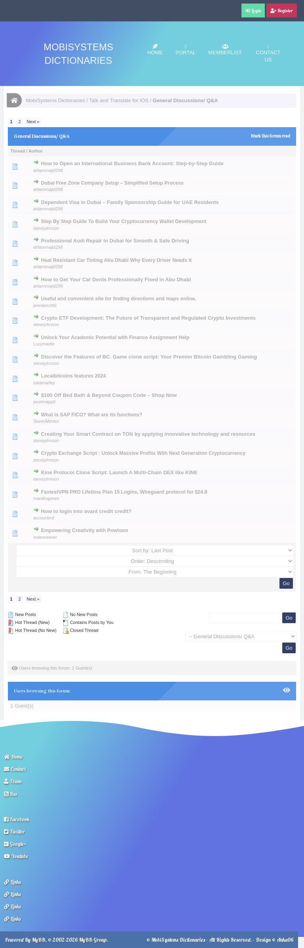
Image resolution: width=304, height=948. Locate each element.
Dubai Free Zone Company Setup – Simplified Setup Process (112, 183)
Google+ (15, 844)
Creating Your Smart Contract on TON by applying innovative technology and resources (148, 434)
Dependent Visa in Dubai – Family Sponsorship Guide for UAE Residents (130, 202)
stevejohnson (46, 228)
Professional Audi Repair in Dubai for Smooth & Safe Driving (115, 241)
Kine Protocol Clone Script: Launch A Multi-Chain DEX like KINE (119, 472)
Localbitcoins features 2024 (73, 376)
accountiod (43, 517)
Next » (33, 121)
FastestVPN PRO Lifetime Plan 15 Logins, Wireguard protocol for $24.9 (124, 492)
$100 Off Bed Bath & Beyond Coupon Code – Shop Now (109, 395)
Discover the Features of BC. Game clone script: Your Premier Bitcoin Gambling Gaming (149, 357)
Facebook (16, 819)
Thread (17, 151)
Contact (15, 769)
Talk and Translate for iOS (118, 100)
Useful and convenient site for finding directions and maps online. (118, 298)
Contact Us (268, 53)
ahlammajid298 (48, 170)
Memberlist (225, 49)
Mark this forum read (270, 136)
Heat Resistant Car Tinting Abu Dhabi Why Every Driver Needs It (116, 260)
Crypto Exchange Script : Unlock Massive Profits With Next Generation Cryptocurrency (143, 453)
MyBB (38, 940)
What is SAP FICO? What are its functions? (91, 415)
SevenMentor (46, 421)
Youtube (16, 856)
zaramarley (44, 382)
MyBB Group (92, 940)
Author (35, 151)
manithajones (46, 498)
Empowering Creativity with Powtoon (84, 530)
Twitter (14, 831)
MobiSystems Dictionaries (55, 100)
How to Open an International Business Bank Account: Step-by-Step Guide (132, 163)
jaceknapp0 (44, 401)
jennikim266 (45, 305)
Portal (186, 49)
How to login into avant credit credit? (86, 511)
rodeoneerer (45, 537)
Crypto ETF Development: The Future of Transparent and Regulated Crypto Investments (148, 318)
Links (12, 882)
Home (155, 49)
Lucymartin (44, 343)
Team (12, 781)
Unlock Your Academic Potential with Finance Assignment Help (115, 337)
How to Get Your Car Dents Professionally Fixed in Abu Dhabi (116, 279)
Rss (10, 794)
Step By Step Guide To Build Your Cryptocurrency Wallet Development (123, 221)
